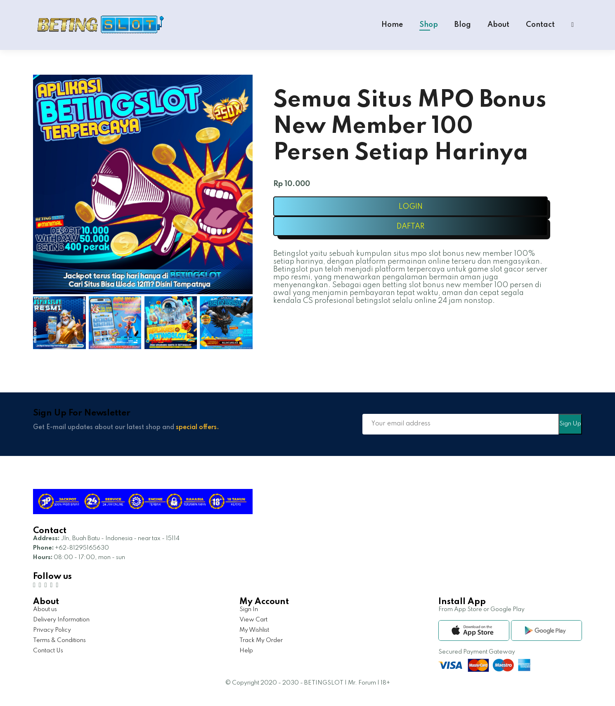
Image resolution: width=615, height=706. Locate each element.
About (498, 24)
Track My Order (261, 640)
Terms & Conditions (59, 640)
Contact (540, 24)
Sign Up (570, 424)
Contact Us (48, 651)
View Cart (253, 620)
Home (392, 24)
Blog (462, 24)
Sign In (248, 609)
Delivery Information (61, 620)
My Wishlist (254, 630)
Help (246, 651)
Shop (428, 24)
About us (45, 609)
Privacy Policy (52, 630)
